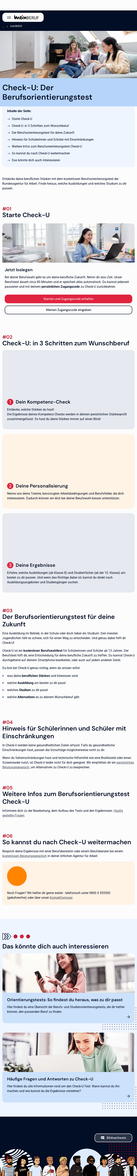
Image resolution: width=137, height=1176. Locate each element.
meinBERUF (16, 26)
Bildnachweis (116, 1138)
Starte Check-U (22, 119)
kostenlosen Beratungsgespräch (24, 856)
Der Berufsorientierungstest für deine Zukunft (43, 133)
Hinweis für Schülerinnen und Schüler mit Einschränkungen (53, 139)
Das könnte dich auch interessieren (36, 160)
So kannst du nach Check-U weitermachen (41, 153)
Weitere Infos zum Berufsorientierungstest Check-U (47, 146)
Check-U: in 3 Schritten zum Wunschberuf (40, 126)
